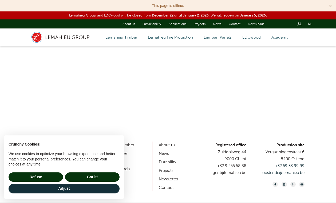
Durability (167, 161)
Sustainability (152, 24)
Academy (279, 37)
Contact (234, 24)
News (217, 24)
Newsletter (169, 178)
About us (128, 24)
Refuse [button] (36, 177)
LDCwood (251, 37)
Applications (177, 24)
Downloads (256, 24)
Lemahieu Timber (121, 37)
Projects (199, 24)
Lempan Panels (218, 37)
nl (310, 24)
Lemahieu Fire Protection (170, 37)
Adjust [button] (64, 188)
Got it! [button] (92, 177)
